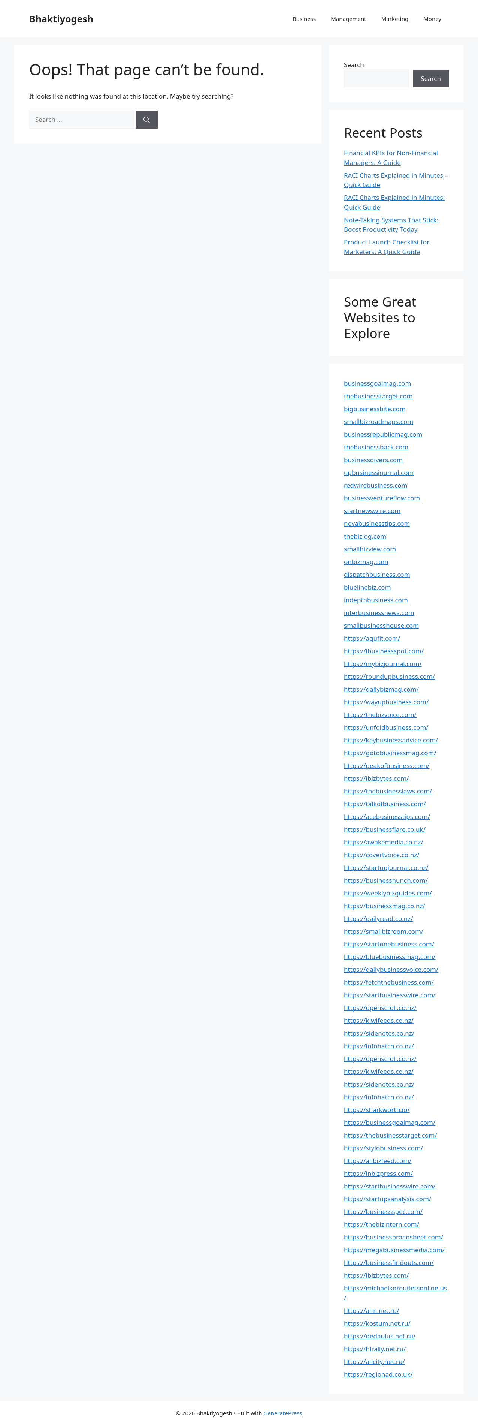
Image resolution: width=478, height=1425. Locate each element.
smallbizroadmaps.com (378, 421)
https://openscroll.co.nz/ (380, 1007)
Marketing (394, 18)
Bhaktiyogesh (61, 18)
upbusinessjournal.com (379, 472)
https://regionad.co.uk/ (378, 1374)
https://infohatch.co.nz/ (379, 1046)
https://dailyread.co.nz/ (378, 918)
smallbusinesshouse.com (381, 625)
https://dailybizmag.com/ (381, 689)
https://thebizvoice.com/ (380, 714)
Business (304, 18)
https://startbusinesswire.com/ (390, 995)
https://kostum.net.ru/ (377, 1323)
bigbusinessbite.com (375, 408)
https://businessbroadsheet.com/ (393, 1237)
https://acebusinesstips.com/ (387, 816)
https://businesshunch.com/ (386, 880)
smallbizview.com (370, 549)
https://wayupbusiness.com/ (386, 702)
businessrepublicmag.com (383, 434)
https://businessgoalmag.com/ (389, 1122)
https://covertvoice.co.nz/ (382, 854)
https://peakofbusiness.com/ (386, 765)
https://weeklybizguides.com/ (388, 893)
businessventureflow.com (382, 498)
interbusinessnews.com (379, 612)
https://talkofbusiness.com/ (385, 803)
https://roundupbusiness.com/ (389, 676)
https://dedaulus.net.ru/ (379, 1336)
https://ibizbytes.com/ (376, 778)
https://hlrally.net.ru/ (375, 1348)
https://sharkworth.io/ (377, 1109)
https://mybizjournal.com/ (383, 663)
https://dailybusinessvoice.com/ (391, 969)
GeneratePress (282, 1413)
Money (432, 18)
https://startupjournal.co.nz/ (386, 867)
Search (354, 64)
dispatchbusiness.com (377, 574)
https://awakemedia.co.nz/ (383, 842)
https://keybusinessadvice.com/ (391, 740)
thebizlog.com (365, 536)
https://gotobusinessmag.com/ (390, 752)
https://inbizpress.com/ (378, 1173)
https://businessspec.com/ (383, 1211)
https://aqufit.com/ (372, 638)
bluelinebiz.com (367, 587)
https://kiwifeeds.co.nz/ (379, 1020)
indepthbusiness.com (376, 600)
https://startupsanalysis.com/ (387, 1198)
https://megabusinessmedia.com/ (394, 1249)
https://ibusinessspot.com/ (384, 651)
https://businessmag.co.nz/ (384, 905)
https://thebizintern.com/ (381, 1224)
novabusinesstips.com (377, 523)
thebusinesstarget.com (378, 396)
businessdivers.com (373, 459)
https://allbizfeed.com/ (377, 1160)
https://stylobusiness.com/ (383, 1148)
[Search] (147, 120)
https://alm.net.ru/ (371, 1310)
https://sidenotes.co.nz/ (379, 1033)
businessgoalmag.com (377, 383)
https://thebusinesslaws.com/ (388, 791)
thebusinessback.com (376, 447)
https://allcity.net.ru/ (374, 1361)
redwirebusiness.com (376, 485)
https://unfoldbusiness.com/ (386, 727)
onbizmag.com (366, 561)
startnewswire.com (372, 510)
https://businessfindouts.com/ (389, 1262)
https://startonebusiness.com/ (389, 944)
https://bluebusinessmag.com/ (390, 956)
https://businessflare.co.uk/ (385, 829)
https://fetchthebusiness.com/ (389, 982)
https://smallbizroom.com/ (383, 931)
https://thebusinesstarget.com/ (390, 1135)
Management (348, 18)
